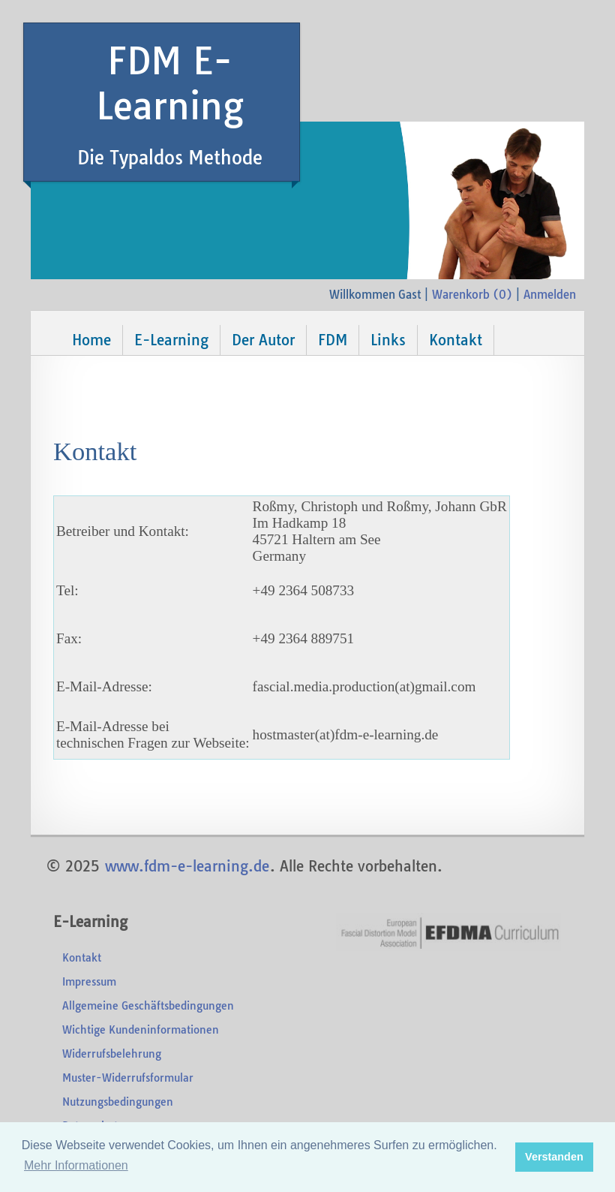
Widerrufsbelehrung (111, 1054)
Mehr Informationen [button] (76, 1165)
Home (91, 340)
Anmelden (550, 294)
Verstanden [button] (554, 1157)
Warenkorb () (472, 294)
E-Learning (171, 340)
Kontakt (455, 340)
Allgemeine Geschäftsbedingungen (148, 1006)
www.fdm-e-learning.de (187, 866)
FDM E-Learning (170, 103)
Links (388, 340)
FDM (332, 340)
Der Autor (263, 340)
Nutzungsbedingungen (117, 1102)
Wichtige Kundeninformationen (140, 1030)
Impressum (89, 982)
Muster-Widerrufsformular (128, 1078)
